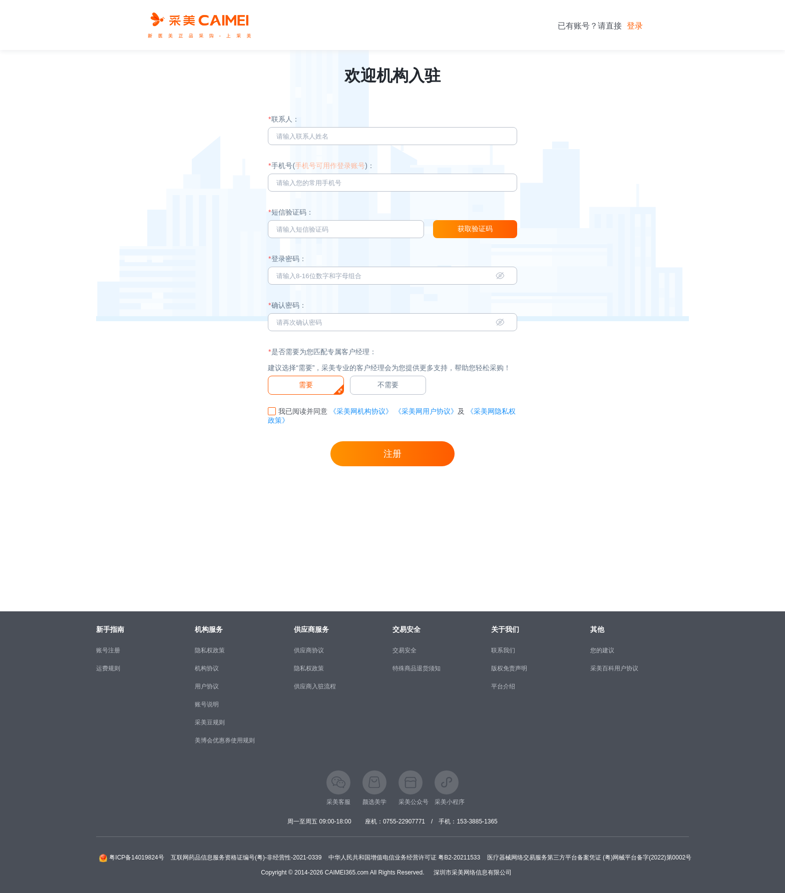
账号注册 (108, 650)
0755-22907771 (404, 821)
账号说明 (207, 704)
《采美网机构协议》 (360, 411)
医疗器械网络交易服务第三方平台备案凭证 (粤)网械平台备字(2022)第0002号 (589, 857)
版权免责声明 (509, 668)
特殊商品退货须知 (416, 668)
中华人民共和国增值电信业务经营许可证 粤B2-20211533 (404, 857)
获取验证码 (475, 229)
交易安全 (404, 650)
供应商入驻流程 (315, 686)
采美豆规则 (210, 722)
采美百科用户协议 (614, 668)
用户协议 (207, 686)
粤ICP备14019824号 (136, 857)
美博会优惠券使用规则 (225, 740)
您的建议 (602, 650)
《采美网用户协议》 (426, 411)
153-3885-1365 (477, 821)
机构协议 (207, 668)
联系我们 (503, 650)
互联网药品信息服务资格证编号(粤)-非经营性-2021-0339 (246, 857)
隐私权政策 (210, 650)
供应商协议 (309, 650)
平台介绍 (503, 686)
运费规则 (108, 668)
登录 (635, 26)
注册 (392, 454)
